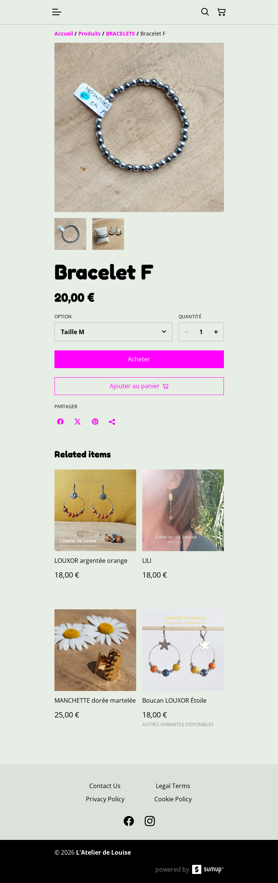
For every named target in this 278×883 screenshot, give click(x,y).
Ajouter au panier (139, 386)
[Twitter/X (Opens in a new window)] (77, 421)
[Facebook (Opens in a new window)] (60, 421)
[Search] (205, 12)
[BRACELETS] (120, 33)
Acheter (139, 359)
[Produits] (89, 33)
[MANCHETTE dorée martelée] (95, 671)
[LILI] (183, 531)
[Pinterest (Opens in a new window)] (95, 421)
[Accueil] (63, 33)
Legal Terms (173, 786)
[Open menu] (56, 12)
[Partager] (112, 421)
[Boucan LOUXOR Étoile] (183, 671)
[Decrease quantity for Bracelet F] (186, 331)
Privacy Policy (105, 799)
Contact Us (105, 786)
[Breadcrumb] (139, 34)
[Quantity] (201, 331)
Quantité (190, 316)
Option (63, 316)
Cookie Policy (173, 799)
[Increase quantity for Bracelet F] (216, 331)
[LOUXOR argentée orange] (95, 531)
